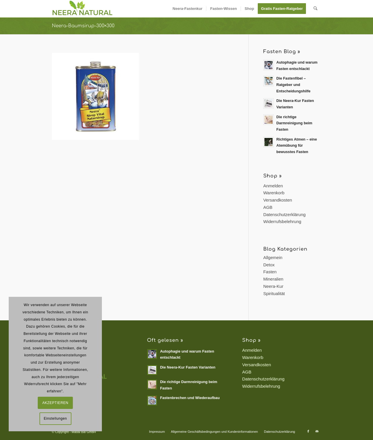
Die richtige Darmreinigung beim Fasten (294, 123)
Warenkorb (273, 192)
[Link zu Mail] (317, 431)
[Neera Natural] (82, 8)
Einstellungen (55, 418)
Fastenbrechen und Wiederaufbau (189, 398)
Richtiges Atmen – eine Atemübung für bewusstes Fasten (296, 145)
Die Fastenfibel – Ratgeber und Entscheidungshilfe (293, 84)
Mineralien (273, 278)
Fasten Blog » (281, 51)
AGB (268, 207)
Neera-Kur (273, 286)
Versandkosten (277, 199)
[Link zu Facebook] (308, 431)
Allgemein (272, 257)
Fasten (270, 271)
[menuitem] (187, 8)
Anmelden (273, 185)
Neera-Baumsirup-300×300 (83, 25)
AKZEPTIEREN (55, 403)
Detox (269, 264)
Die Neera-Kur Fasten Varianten (187, 367)
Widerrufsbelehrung (282, 221)
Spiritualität (274, 293)
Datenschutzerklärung (284, 214)
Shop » (272, 176)
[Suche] (315, 8)
